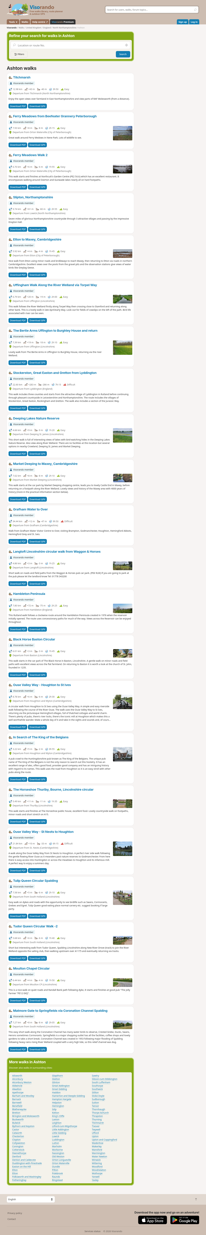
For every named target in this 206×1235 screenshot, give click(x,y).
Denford (16, 1156)
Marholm (57, 1146)
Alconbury (17, 1078)
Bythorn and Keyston (23, 1126)
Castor (15, 1129)
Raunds (56, 1176)
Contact (12, 1219)
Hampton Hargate (61, 1099)
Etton (15, 1173)
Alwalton (16, 1089)
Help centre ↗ (40, 21)
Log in (194, 21)
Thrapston (97, 1116)
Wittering (97, 1163)
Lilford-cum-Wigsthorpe (64, 1126)
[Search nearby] (126, 45)
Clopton (16, 1139)
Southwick (97, 1089)
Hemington (58, 1105)
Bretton (16, 1112)
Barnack (16, 1099)
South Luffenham (101, 1082)
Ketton (55, 1112)
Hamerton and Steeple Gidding (68, 1095)
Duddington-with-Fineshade (27, 1163)
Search (123, 54)
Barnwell (17, 1102)
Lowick (55, 1136)
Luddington (58, 1139)
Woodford (97, 1166)
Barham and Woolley (23, 1095)
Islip (54, 1109)
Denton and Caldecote (24, 1159)
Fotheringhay (19, 1180)
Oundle (56, 1166)
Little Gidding (59, 1132)
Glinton (56, 1082)
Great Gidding (59, 1089)
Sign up (182, 21)
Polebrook (57, 1173)
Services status (92, 1231)
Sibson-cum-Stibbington (104, 1078)
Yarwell (95, 1176)
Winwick (96, 1159)
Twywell (96, 1129)
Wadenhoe (97, 1142)
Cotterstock (18, 1149)
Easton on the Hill (21, 1166)
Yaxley (95, 1180)
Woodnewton (99, 1169)
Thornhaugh (98, 1109)
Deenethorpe (19, 1153)
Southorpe (97, 1085)
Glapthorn (57, 1075)
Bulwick (16, 1122)
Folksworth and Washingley (26, 1176)
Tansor (95, 1105)
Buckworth (18, 1119)
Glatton (56, 1078)
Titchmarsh (98, 1122)
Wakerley (97, 1146)
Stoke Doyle (98, 1095)
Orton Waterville (61, 1163)
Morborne (57, 1149)
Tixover (96, 1126)
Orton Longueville (61, 1159)
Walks (25, 21)
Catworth (17, 1132)
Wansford (97, 1149)
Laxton (55, 1119)
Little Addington (60, 1129)
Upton (95, 1136)
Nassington (58, 1153)
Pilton (55, 1169)
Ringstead (57, 1180)
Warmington (98, 1153)
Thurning (97, 1119)
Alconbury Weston (22, 1082)
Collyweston (18, 1142)
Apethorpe (17, 1092)
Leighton (56, 1122)
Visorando (12, 27)
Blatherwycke (19, 1109)
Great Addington (61, 1085)
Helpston (57, 1102)
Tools (13, 21)
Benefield (17, 1105)
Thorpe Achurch (100, 1112)
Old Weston (58, 1156)
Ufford (95, 1132)
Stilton (95, 1092)
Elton (15, 1169)
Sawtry (95, 1075)
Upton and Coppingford (104, 1139)
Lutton (55, 1142)
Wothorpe (97, 1173)
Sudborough (98, 1099)
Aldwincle (17, 1085)
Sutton (95, 1102)
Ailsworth (17, 1075)
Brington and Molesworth (25, 1116)
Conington (17, 1146)
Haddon (56, 1092)
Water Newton (99, 1156)
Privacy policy (15, 1213)
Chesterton (18, 1136)
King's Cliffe (58, 1116)
